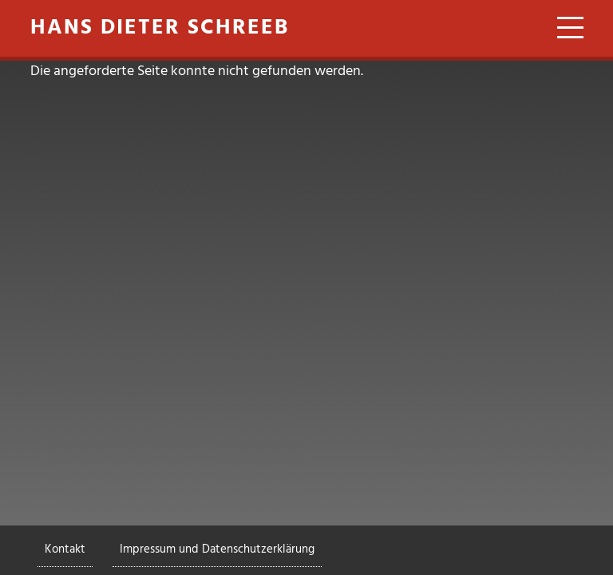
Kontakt (65, 549)
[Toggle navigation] (564, 30)
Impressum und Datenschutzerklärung (217, 549)
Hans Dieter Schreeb (159, 28)
